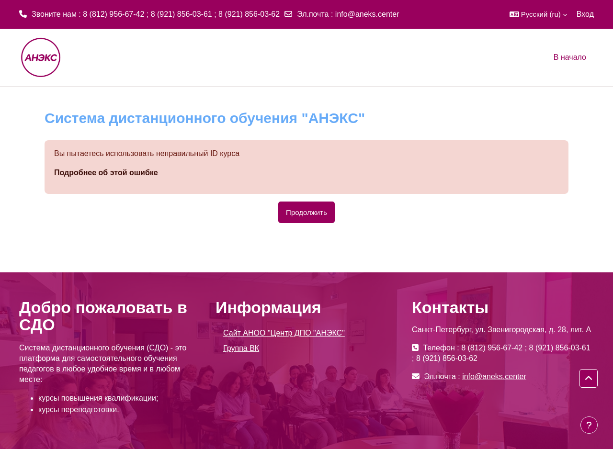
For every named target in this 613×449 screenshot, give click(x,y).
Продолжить (306, 212)
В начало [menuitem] (570, 57)
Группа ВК (241, 348)
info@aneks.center (367, 14)
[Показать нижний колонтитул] (589, 425)
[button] (538, 14)
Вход (585, 14)
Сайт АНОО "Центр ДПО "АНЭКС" (284, 333)
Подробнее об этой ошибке (106, 172)
